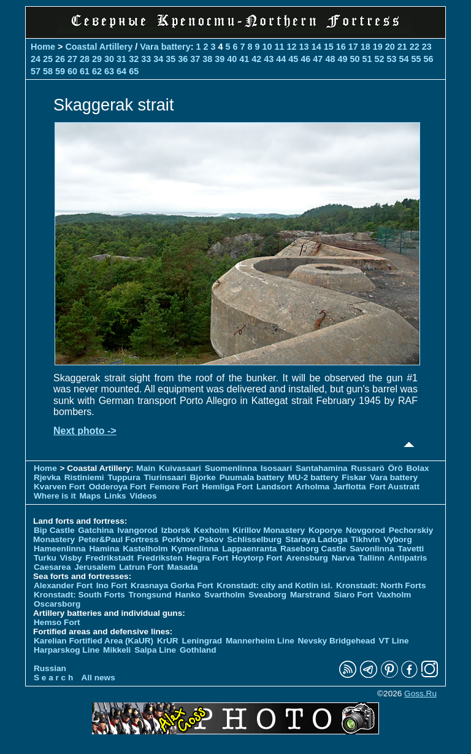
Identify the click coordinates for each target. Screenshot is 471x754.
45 (293, 59)
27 (72, 59)
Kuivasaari (180, 468)
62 (97, 71)
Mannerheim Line (260, 640)
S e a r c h (53, 677)
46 (305, 59)
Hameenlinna (60, 548)
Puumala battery (252, 477)
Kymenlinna (194, 548)
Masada (182, 567)
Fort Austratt (394, 486)
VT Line (394, 640)
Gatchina (95, 530)
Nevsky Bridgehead (336, 640)
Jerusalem (94, 567)
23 (427, 47)
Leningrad (202, 640)
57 (35, 71)
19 (378, 47)
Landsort (274, 486)
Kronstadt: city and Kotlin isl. (274, 585)
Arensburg (307, 557)
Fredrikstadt (109, 557)
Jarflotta (349, 486)
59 (60, 71)
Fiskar (354, 477)
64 (121, 71)
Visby (71, 557)
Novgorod (365, 530)
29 (97, 59)
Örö (395, 468)
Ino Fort (112, 585)
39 (219, 59)
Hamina (104, 548)
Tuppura (123, 477)
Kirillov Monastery (268, 530)
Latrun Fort (141, 567)
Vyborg (397, 539)
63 (109, 71)
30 (109, 59)
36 (183, 59)
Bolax (417, 468)
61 (85, 71)
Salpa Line (155, 650)
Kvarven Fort (59, 486)
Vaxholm (394, 594)
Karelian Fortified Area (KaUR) (93, 640)
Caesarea (52, 567)
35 (170, 59)
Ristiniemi (84, 477)
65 (134, 71)
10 (267, 47)
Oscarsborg (57, 603)
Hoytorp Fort (257, 557)
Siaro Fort (353, 594)
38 (207, 59)
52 (379, 59)
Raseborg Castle (313, 548)
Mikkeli (117, 650)
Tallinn (371, 557)
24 (35, 59)
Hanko (188, 594)
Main (145, 468)
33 (146, 59)
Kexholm (211, 530)
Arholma (312, 486)
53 (391, 59)
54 (403, 59)
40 (232, 59)
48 (330, 59)
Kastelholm (145, 548)
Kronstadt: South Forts (79, 594)
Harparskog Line (66, 650)
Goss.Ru (420, 693)
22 (414, 47)
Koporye (325, 530)
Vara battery (165, 47)
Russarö (367, 468)
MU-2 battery (313, 477)
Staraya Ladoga (316, 539)
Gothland (198, 650)
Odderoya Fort (118, 486)
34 (158, 59)
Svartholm (224, 594)
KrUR (167, 640)
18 (365, 47)
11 (280, 47)
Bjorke (203, 477)
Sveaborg (267, 594)
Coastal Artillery (98, 47)
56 (429, 59)
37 (195, 59)
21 (402, 47)
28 (85, 59)
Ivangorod (137, 530)
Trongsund (150, 594)
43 (269, 59)
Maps (90, 495)
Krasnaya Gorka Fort (172, 585)
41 (244, 59)
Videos (142, 495)
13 (304, 47)
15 (329, 47)
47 (318, 59)
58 (48, 71)
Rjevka (47, 477)
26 (60, 59)
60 (72, 71)
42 (256, 59)
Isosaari (276, 468)
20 (390, 47)
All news (98, 677)
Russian (50, 668)
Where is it (55, 495)
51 (367, 59)
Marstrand (310, 594)
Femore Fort (174, 486)
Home (43, 47)
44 (281, 59)
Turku (45, 557)
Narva (343, 557)
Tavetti (410, 548)
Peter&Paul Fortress (118, 539)
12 (292, 47)
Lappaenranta (249, 548)
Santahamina (322, 468)
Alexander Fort (63, 585)
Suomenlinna (231, 468)
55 (416, 59)
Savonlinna (372, 548)
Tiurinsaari (165, 477)
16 (341, 47)
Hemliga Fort (227, 486)
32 (134, 59)
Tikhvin (365, 539)
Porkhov (178, 539)
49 (342, 59)
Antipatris (407, 557)
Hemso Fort (57, 622)
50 (354, 59)
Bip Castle (54, 530)
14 (316, 47)
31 (121, 59)
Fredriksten (160, 557)
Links (115, 495)
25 (48, 59)
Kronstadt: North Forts (381, 585)
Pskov (211, 539)
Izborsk (176, 530)
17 (353, 47)
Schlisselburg (254, 539)
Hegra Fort (207, 557)
